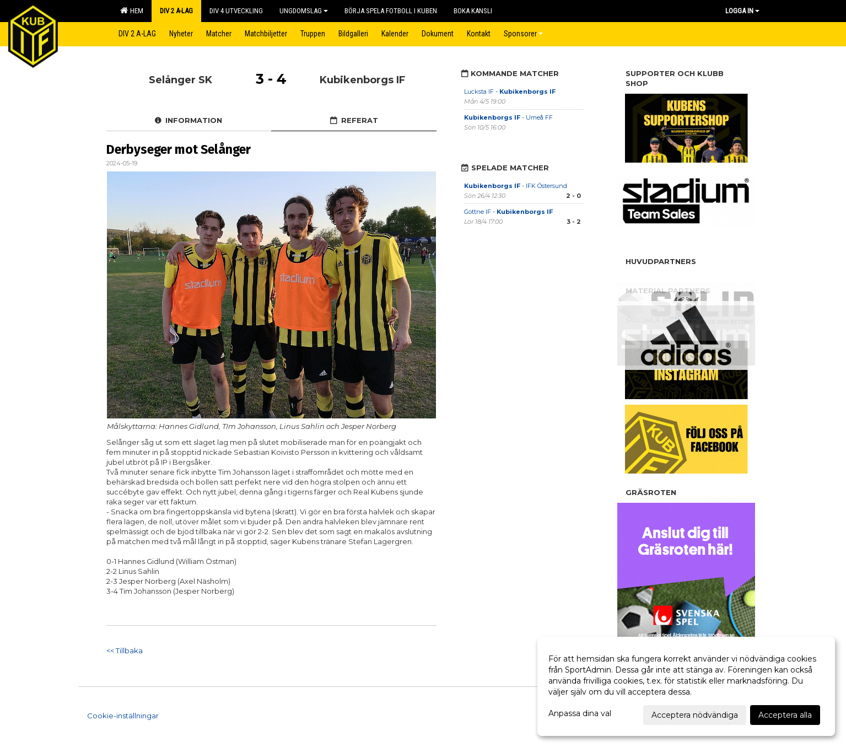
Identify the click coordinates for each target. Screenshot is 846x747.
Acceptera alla (785, 715)
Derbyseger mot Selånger (178, 149)
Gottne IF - (508, 212)
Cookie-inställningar (123, 715)
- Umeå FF (508, 117)
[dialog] (686, 686)
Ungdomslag (303, 11)
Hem (131, 10)
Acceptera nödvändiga (694, 715)
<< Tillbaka (124, 650)
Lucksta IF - (510, 91)
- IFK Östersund (515, 186)
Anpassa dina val (579, 713)
